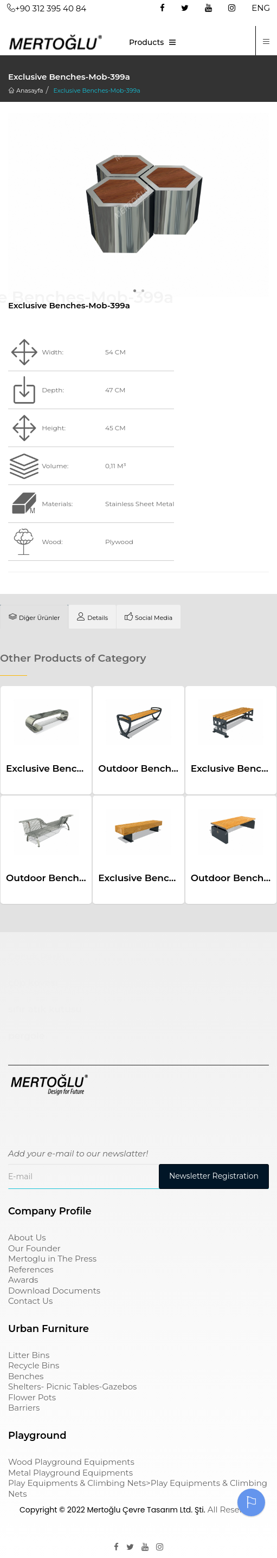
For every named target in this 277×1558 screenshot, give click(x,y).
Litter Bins (28, 1355)
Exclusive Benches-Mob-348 (164, 877)
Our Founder (34, 1248)
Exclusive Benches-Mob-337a (74, 768)
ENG (261, 8)
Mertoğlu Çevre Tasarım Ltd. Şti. (146, 1509)
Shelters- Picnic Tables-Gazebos (72, 1386)
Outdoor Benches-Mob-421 (161, 768)
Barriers (24, 1407)
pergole (26, 1035)
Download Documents (54, 1290)
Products (146, 42)
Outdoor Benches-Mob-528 (70, 877)
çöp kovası (33, 982)
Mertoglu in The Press (52, 1258)
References (31, 1269)
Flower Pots (32, 1397)
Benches (25, 1376)
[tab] (34, 617)
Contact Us (30, 1301)
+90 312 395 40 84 (46, 8)
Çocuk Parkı (36, 956)
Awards (23, 1280)
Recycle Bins (33, 1365)
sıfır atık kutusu (45, 1009)
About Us (27, 1237)
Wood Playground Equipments (71, 1462)
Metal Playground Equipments (70, 1473)
